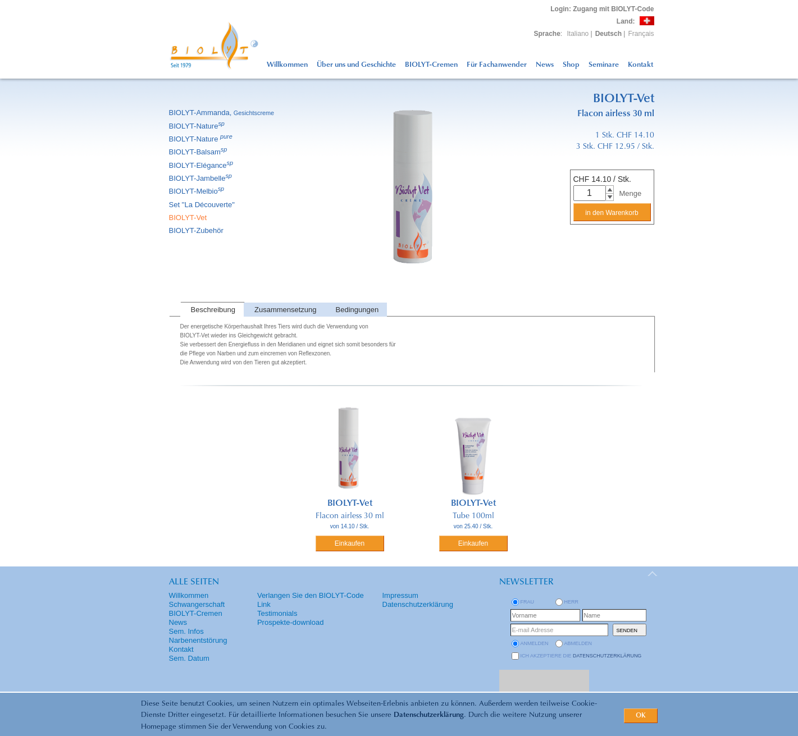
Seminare (604, 64)
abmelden (578, 643)
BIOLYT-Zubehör (197, 230)
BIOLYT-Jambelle (201, 178)
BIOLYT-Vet (189, 217)
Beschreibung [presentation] (213, 309)
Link (264, 604)
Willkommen (287, 64)
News (545, 64)
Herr (571, 602)
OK (641, 715)
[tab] (212, 310)
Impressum (400, 595)
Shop (571, 64)
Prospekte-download (290, 622)
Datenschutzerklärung (429, 715)
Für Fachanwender (497, 64)
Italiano (578, 34)
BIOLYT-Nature (197, 126)
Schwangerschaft (197, 604)
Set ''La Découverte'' (203, 204)
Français (641, 34)
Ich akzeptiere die (581, 656)
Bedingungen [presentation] (357, 309)
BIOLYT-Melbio (197, 191)
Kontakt (640, 64)
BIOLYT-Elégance (202, 165)
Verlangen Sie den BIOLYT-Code (310, 595)
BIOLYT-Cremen (431, 64)
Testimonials (277, 613)
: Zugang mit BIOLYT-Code (602, 9)
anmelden (535, 643)
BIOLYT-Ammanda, (222, 112)
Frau (528, 602)
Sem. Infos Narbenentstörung (198, 635)
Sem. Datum (189, 658)
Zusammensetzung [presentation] (285, 309)
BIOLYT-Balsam (199, 152)
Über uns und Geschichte (356, 64)
